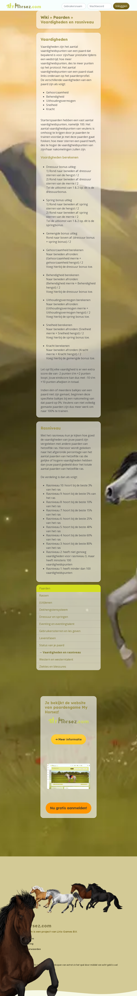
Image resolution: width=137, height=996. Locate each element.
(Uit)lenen (45, 602)
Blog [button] (16, 959)
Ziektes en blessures (52, 666)
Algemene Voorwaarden (27, 949)
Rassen (44, 595)
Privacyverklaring (23, 943)
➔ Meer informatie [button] (68, 739)
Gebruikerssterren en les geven (59, 631)
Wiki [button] (16, 954)
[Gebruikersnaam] (74, 6)
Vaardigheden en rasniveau (62, 652)
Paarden (61, 17)
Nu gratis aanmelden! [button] (68, 808)
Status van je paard (51, 645)
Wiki (45, 17)
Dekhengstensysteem (53, 610)
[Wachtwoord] (99, 6)
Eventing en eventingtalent (56, 624)
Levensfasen (47, 638)
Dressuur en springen (53, 617)
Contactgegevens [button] (24, 938)
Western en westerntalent (56, 659)
